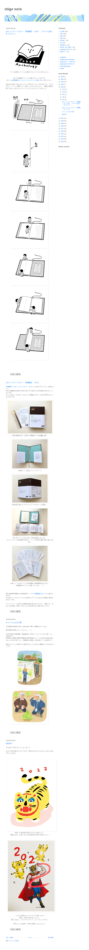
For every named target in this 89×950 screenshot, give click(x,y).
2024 (62, 82)
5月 (63, 94)
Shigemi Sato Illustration (67, 59)
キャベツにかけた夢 (14, 622)
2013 (62, 139)
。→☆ (29, 630)
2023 (62, 84)
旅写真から (63, 45)
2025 (62, 79)
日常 (61, 33)
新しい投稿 (9, 937)
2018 (62, 126)
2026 (62, 76)
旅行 (61, 38)
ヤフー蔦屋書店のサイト (38, 593)
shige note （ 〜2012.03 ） (68, 62)
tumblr (62, 68)
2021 (62, 118)
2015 (62, 134)
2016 (62, 131)
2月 (63, 99)
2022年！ (9, 743)
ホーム (31, 937)
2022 (62, 87)
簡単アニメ (63, 51)
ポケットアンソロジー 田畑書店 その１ (22, 382)
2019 (62, 123)
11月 (63, 92)
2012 (62, 141)
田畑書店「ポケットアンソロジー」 (17, 386)
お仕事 (62, 31)
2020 (62, 121)
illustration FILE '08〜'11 (67, 64)
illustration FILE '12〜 (66, 49)
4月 (63, 97)
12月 (63, 89)
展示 (61, 36)
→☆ (42, 585)
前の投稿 (50, 937)
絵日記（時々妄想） (66, 47)
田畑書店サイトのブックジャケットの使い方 (27, 80)
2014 (62, 136)
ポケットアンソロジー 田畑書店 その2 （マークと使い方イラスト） (71, 103)
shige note (13, 9)
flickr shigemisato (65, 66)
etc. (61, 42)
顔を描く (63, 40)
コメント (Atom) (14, 940)
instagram (63, 57)
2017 (62, 128)
